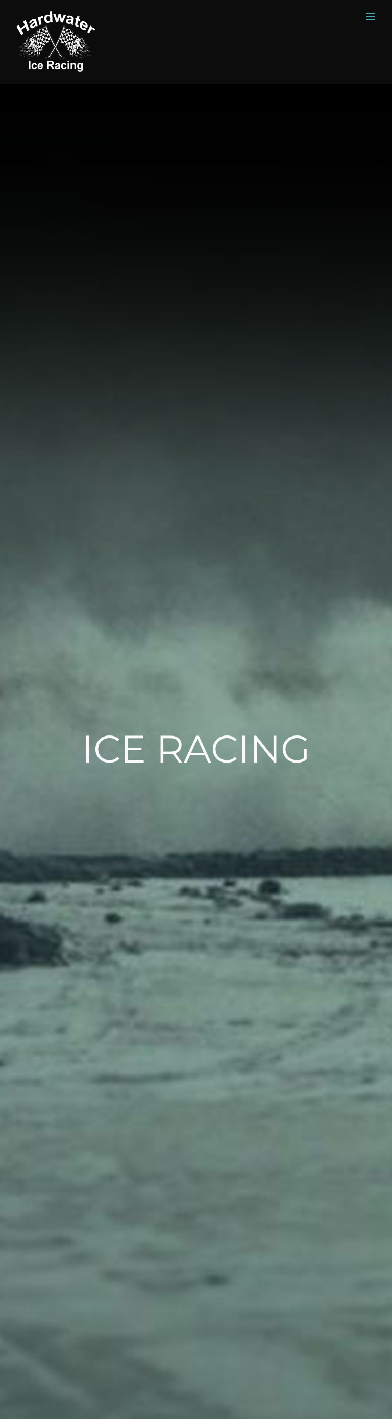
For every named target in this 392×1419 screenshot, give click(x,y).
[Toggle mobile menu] (371, 16)
